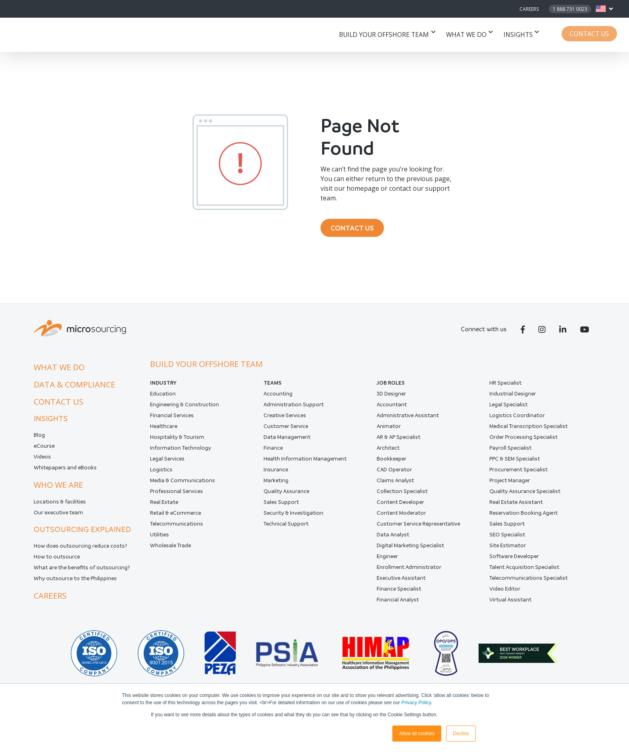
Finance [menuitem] (273, 449)
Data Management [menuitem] (287, 439)
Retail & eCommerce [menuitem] (175, 515)
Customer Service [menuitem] (286, 428)
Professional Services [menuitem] (176, 493)
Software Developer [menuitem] (514, 558)
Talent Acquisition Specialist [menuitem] (524, 569)
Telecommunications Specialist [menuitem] (528, 580)
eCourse (44, 447)
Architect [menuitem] (388, 449)
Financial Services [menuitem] (172, 417)
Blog (39, 437)
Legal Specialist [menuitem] (508, 406)
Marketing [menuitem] (276, 482)
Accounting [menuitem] (278, 395)
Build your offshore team (391, 35)
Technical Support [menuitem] (286, 525)
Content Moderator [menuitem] (401, 515)
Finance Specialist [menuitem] (399, 590)
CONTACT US (354, 229)
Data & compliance (74, 386)
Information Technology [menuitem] (180, 449)
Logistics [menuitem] (161, 471)
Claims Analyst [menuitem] (395, 482)
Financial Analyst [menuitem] (398, 601)
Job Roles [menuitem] (391, 384)
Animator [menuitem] (389, 428)
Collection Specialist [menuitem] (402, 493)
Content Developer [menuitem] (400, 504)
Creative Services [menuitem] (285, 417)
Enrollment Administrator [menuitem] (409, 569)
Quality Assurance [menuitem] (286, 493)
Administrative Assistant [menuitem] (408, 417)
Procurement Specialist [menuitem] (518, 471)
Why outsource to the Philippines (75, 580)
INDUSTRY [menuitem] (163, 384)
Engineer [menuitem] (387, 558)
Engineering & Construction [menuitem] (184, 406)
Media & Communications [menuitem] (182, 482)
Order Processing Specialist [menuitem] (523, 439)
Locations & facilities (60, 503)
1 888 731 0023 (570, 9)
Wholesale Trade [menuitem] (170, 547)
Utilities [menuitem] (159, 536)
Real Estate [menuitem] (164, 504)
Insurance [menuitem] (276, 471)
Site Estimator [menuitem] (507, 547)
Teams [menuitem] (273, 384)
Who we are (58, 486)
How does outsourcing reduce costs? (80, 547)
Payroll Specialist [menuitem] (510, 449)
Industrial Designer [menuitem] (512, 395)
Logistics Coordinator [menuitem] (517, 417)
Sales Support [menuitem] (281, 504)
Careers (529, 9)
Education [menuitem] (163, 395)
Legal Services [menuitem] (167, 460)
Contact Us (591, 35)
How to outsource (57, 558)
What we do (470, 35)
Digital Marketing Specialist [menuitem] (410, 547)
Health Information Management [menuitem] (305, 460)
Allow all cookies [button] (416, 733)
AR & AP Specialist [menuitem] (398, 439)
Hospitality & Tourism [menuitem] (177, 439)
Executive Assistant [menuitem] (401, 580)
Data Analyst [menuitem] (393, 536)
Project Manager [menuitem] (509, 482)
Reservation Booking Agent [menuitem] (523, 515)
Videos (42, 458)
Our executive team (58, 514)
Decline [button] (461, 733)
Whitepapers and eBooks (65, 469)
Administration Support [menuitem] (294, 406)
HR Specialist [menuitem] (505, 384)
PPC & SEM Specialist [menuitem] (514, 460)
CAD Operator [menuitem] (394, 471)
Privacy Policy (416, 702)
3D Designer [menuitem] (391, 395)
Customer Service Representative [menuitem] (418, 525)
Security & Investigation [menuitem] (293, 515)
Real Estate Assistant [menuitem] (516, 504)
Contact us (58, 403)
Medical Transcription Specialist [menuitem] (528, 428)
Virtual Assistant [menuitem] (510, 601)
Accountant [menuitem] (392, 406)
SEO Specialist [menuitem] (507, 536)
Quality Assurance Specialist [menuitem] (524, 493)
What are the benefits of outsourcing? (82, 569)
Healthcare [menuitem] (163, 428)
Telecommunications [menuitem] (176, 525)
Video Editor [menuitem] (504, 590)
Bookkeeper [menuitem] (391, 460)
